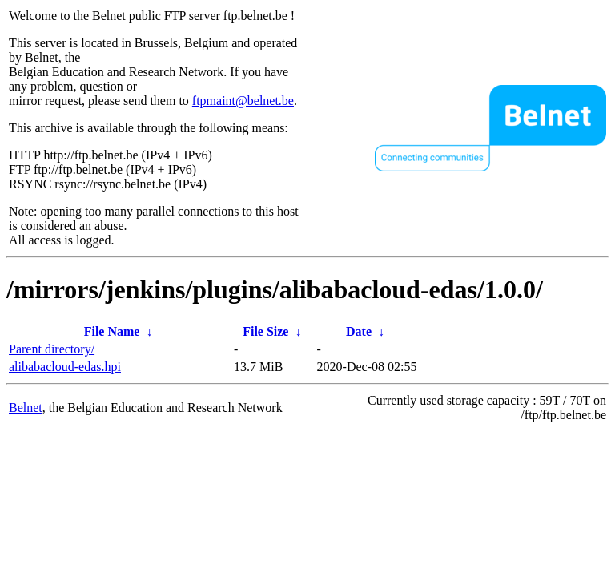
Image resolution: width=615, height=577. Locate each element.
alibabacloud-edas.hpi (65, 366)
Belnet (25, 407)
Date (359, 331)
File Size (265, 331)
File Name (112, 331)
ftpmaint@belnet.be (243, 100)
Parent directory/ (51, 349)
